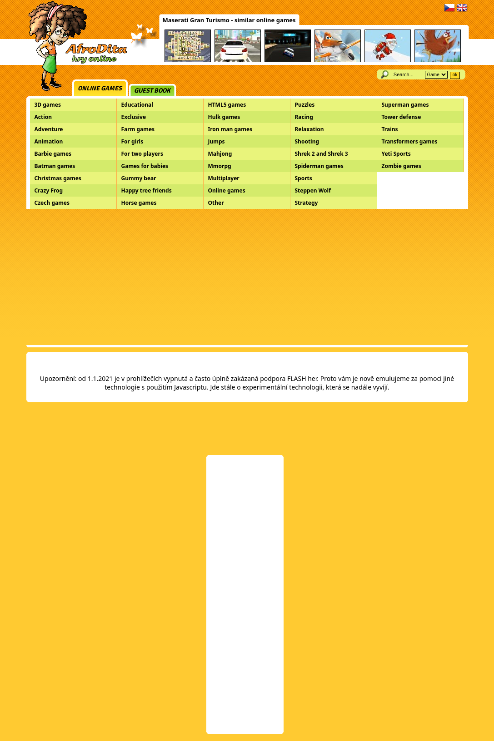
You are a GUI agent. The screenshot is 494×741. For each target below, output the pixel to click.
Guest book (152, 90)
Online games (100, 88)
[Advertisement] (247, 277)
